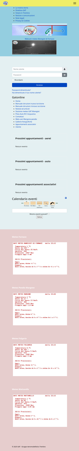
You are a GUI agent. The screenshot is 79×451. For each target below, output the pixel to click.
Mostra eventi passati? (39, 214)
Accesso (39, 85)
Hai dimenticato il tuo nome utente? (26, 92)
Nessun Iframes (39, 262)
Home (18, 101)
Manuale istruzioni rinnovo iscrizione (30, 106)
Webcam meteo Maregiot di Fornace (39, 39)
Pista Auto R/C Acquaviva (26, 114)
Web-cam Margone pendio (26, 119)
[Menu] (74, 3)
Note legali (20, 18)
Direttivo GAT (21, 10)
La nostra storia (22, 8)
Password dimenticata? (21, 90)
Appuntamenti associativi (26, 124)
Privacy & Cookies (23, 20)
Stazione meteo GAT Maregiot (28, 111)
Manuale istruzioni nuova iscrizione (30, 103)
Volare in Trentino (23, 13)
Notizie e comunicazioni (25, 15)
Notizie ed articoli (23, 109)
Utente (18, 127)
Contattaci (20, 116)
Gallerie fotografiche (24, 122)
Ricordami (19, 80)
